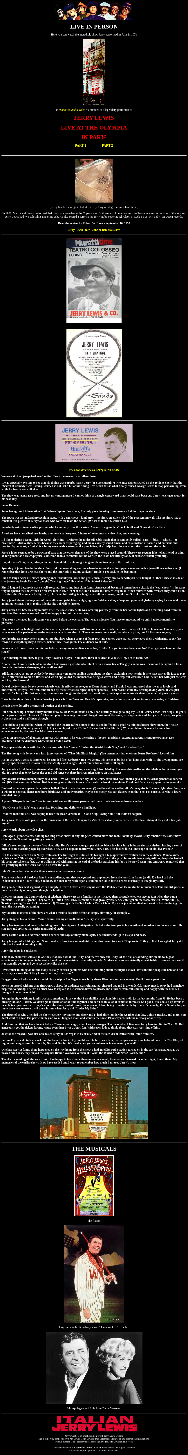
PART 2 (107, 145)
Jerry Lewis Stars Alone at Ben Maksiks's (94, 229)
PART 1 (80, 145)
